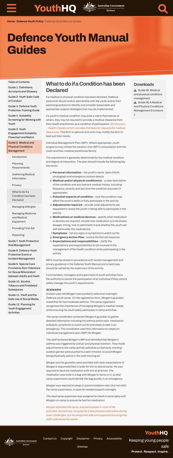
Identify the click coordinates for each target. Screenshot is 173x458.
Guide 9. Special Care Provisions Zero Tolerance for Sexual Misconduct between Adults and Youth (24, 270)
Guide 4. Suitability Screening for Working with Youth (24, 119)
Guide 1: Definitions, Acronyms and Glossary (22, 89)
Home (11, 21)
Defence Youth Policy (30, 21)
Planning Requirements (21, 165)
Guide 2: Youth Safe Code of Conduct (23, 98)
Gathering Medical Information (23, 176)
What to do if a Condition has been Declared (23, 195)
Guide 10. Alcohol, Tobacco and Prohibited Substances (22, 285)
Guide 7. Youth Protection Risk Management (23, 243)
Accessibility (114, 438)
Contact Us (50, 438)
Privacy (16, 185)
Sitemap (82, 446)
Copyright (66, 438)
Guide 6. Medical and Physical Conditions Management (21, 146)
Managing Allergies (24, 206)
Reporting (18, 235)
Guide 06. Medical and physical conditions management (148, 94)
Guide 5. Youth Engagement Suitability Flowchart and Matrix (22, 133)
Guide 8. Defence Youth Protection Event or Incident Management (22, 254)
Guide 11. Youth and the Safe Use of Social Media (23, 297)
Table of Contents (19, 82)
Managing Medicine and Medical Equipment (24, 217)
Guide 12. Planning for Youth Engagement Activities (21, 308)
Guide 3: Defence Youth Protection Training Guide (24, 108)
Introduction (19, 156)
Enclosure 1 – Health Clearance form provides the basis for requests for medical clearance (86, 128)
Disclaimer (83, 438)
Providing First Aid (23, 228)
